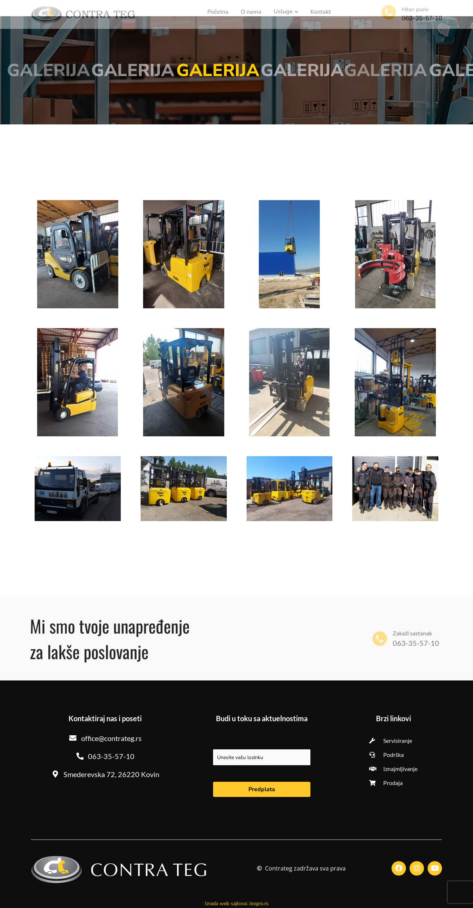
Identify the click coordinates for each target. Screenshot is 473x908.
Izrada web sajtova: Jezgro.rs (237, 903)
